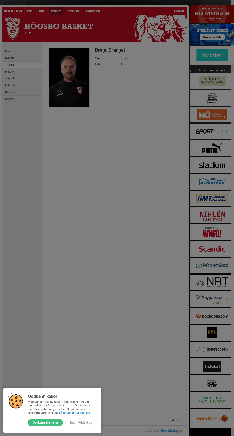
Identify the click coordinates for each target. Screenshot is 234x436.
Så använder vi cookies (74, 413)
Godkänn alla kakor (45, 422)
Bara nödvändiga (81, 422)
